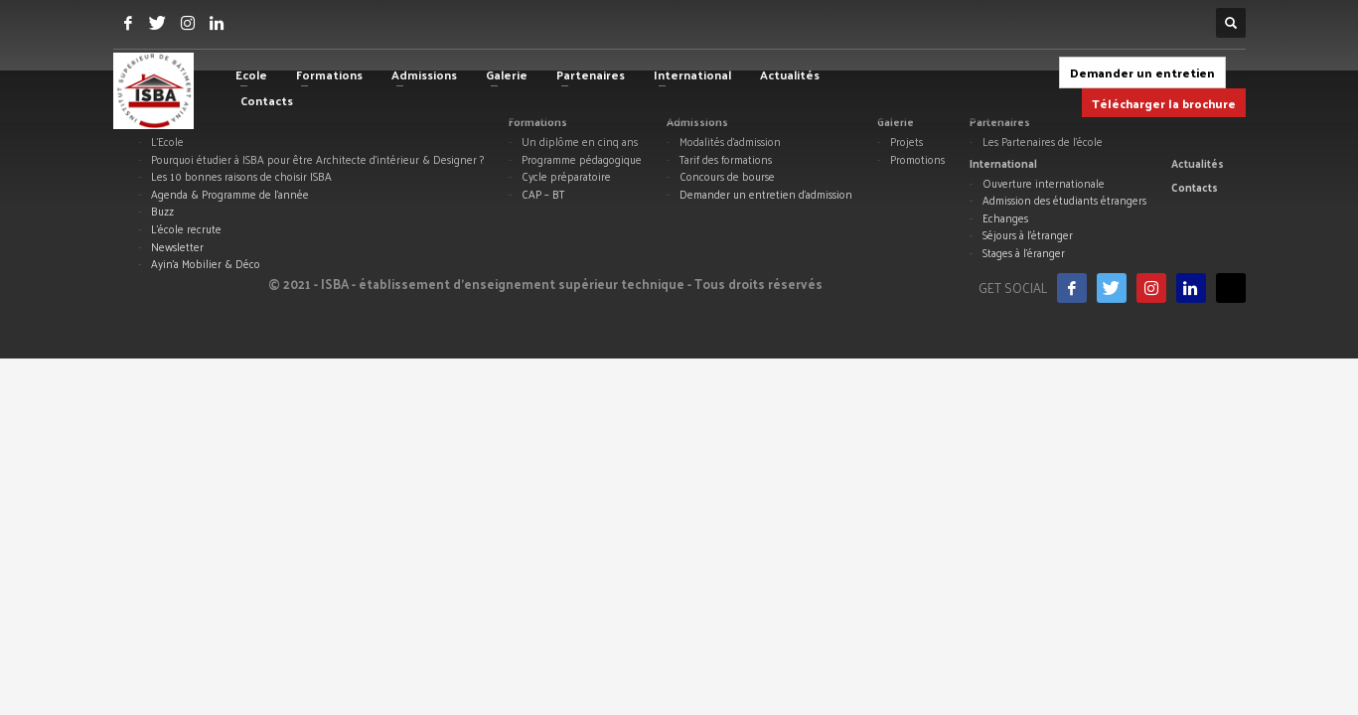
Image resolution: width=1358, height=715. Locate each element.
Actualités (1197, 163)
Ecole (152, 121)
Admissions (697, 121)
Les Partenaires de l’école (1042, 142)
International (1003, 163)
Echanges (1005, 218)
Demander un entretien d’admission (765, 195)
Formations (538, 121)
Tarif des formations (725, 160)
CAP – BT (543, 195)
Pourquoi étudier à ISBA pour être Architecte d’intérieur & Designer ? (317, 160)
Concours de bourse (727, 177)
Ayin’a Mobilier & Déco (205, 264)
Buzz (162, 211)
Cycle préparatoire (566, 177)
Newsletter (177, 247)
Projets (906, 142)
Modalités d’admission (730, 142)
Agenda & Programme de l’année (230, 195)
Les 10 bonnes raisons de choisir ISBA (241, 177)
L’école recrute (186, 229)
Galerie (895, 121)
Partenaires (1000, 121)
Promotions (917, 160)
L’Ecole (167, 142)
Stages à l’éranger (1023, 253)
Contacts (1194, 187)
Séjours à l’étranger (1027, 235)
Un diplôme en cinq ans (580, 142)
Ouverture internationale (1043, 184)
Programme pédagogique (582, 160)
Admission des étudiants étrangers (1064, 201)
